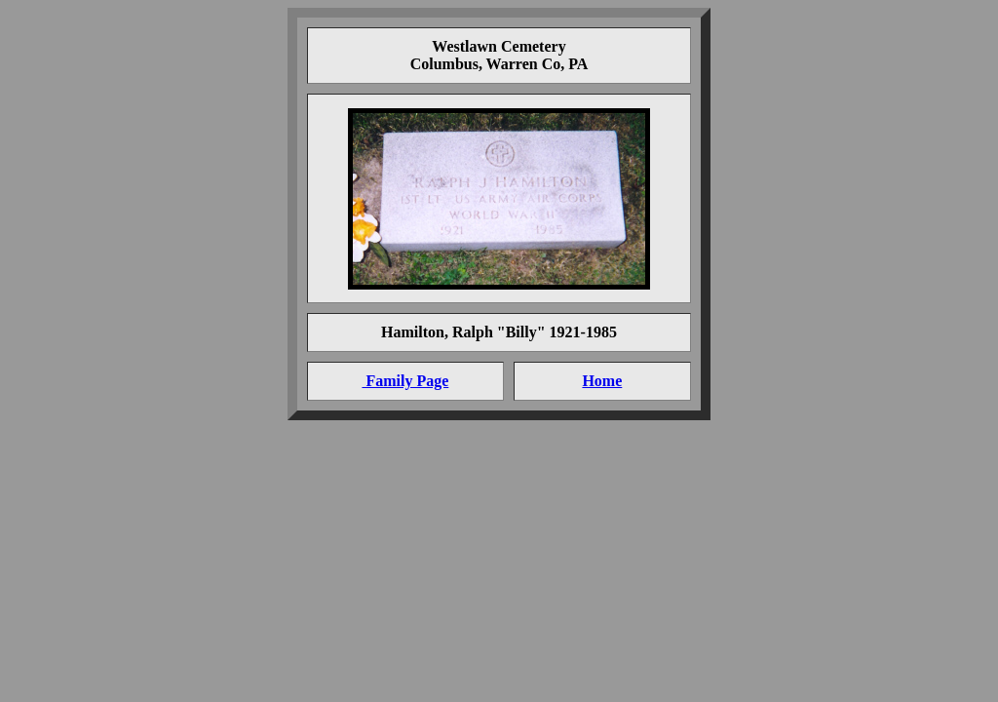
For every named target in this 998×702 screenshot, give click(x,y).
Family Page (405, 380)
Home (602, 380)
